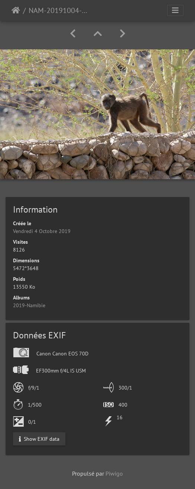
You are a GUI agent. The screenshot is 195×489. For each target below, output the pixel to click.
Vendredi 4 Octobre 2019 (42, 231)
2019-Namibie (29, 305)
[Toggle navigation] (175, 10)
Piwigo (114, 473)
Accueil (16, 10)
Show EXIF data (39, 438)
